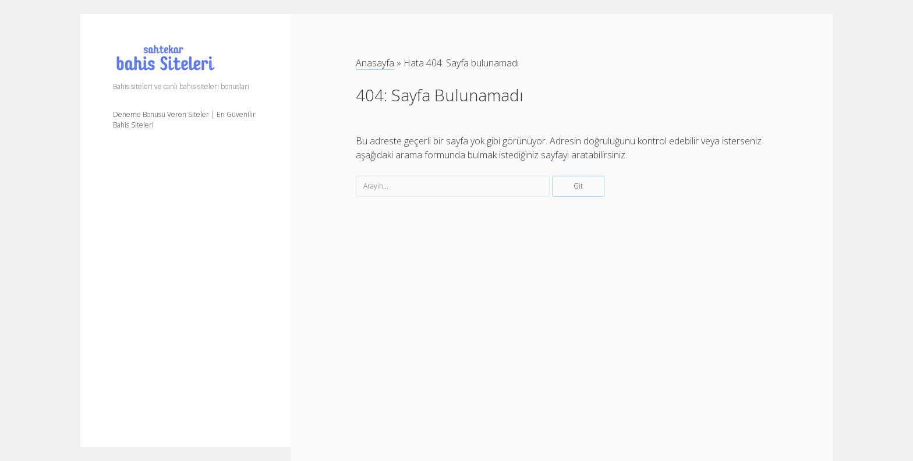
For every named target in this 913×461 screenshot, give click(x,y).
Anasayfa (375, 62)
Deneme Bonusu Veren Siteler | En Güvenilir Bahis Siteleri (184, 119)
